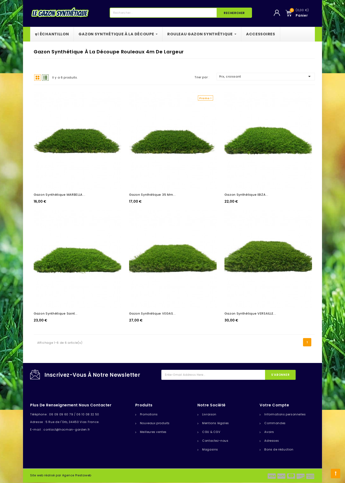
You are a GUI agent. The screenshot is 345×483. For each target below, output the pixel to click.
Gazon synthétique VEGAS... (152, 313)
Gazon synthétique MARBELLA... (59, 194)
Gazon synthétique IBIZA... (246, 194)
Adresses (271, 441)
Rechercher (234, 13)
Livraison (209, 414)
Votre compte (274, 405)
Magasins (210, 449)
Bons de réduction (278, 449)
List (45, 77)
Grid (37, 77)
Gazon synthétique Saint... (56, 313)
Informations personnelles (285, 414)
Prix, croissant (265, 76)
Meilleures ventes (153, 432)
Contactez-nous (215, 441)
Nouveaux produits (155, 423)
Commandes (274, 423)
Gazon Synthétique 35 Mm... (152, 194)
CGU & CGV (211, 432)
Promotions (149, 414)
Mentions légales (215, 423)
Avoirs (269, 432)
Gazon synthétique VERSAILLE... (250, 313)
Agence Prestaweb (76, 475)
